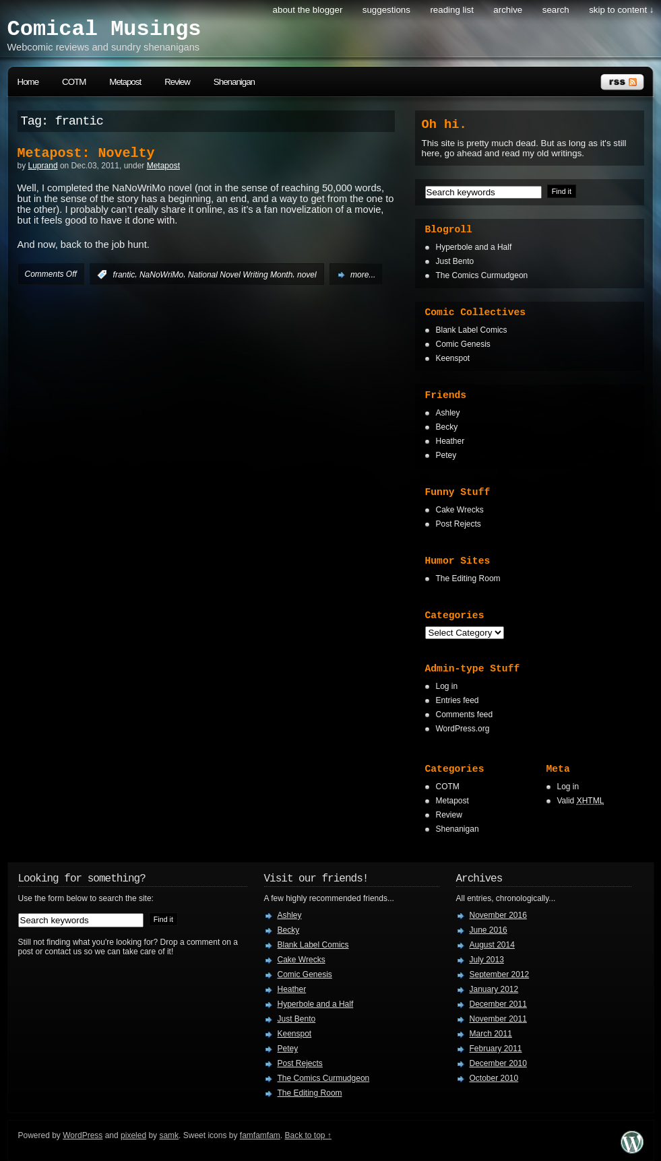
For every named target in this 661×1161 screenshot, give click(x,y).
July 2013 (487, 959)
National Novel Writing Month (240, 274)
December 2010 (498, 1063)
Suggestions (386, 10)
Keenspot (453, 358)
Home (28, 82)
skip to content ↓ (621, 10)
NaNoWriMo (161, 274)
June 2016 (488, 930)
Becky (447, 427)
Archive (507, 10)
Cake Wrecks (460, 510)
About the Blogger (308, 10)
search (555, 10)
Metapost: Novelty (86, 153)
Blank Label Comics (471, 330)
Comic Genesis (463, 344)
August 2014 (492, 945)
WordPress (82, 1135)
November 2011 (498, 1019)
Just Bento (455, 261)
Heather (450, 441)
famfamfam (260, 1135)
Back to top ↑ (308, 1135)
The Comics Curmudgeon (482, 275)
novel (307, 274)
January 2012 (494, 989)
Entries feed (457, 700)
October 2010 (494, 1078)
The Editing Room (468, 578)
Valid (580, 800)
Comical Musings (104, 29)
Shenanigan (234, 82)
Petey (446, 455)
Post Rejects (458, 524)
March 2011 (491, 1033)
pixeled (133, 1135)
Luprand (43, 165)
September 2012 (500, 974)
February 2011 (496, 1048)
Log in (447, 686)
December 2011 (498, 1004)
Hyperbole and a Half (474, 247)
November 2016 (498, 915)
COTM (74, 82)
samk (169, 1135)
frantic (124, 274)
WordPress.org (463, 728)
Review (177, 82)
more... (362, 274)
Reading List (451, 10)
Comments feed (464, 714)
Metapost (125, 82)
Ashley (448, 413)
